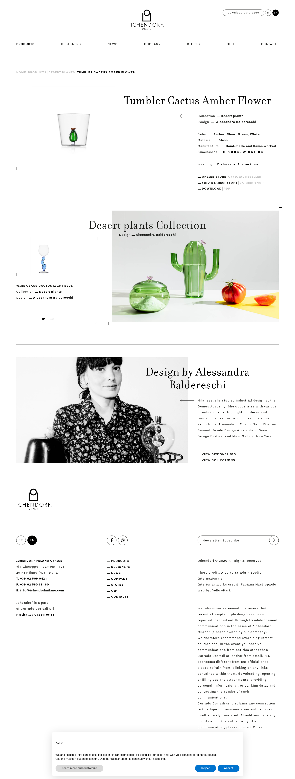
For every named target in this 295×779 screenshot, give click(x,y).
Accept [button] (228, 768)
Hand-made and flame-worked (251, 146)
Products (25, 44)
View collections (218, 460)
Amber (218, 134)
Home (21, 72)
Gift (230, 44)
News (112, 44)
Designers (71, 44)
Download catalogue (243, 12)
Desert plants (61, 72)
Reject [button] (205, 768)
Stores (193, 44)
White (255, 134)
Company (152, 44)
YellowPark (221, 590)
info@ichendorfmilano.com (42, 590)
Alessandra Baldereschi (236, 122)
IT (268, 12)
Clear (231, 134)
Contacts (270, 44)
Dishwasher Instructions (238, 164)
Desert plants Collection (147, 226)
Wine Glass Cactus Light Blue (44, 285)
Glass (223, 140)
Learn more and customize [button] (79, 768)
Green (243, 134)
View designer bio (219, 454)
